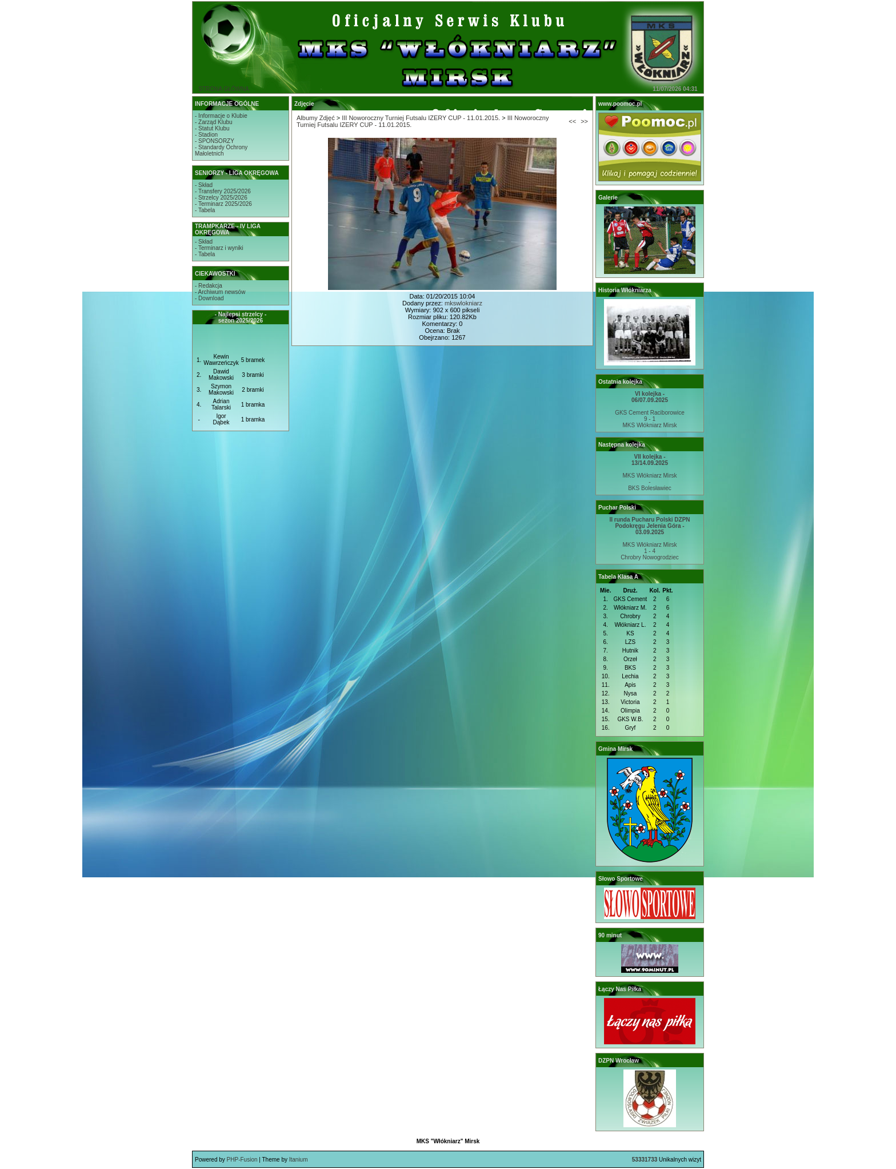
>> (584, 121)
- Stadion (206, 135)
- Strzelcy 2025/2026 (221, 197)
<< (572, 121)
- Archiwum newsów (220, 292)
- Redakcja (208, 286)
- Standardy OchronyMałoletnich (221, 150)
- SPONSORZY (214, 141)
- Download (209, 298)
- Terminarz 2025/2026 (223, 204)
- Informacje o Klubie (221, 116)
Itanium (298, 1159)
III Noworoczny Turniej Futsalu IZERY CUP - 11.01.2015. (421, 117)
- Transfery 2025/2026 (223, 191)
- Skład (204, 185)
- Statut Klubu (212, 128)
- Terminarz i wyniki (219, 248)
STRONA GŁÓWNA (223, 89)
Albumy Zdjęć (316, 117)
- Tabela (205, 210)
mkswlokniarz (463, 303)
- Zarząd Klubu (214, 122)
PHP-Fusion (242, 1159)
